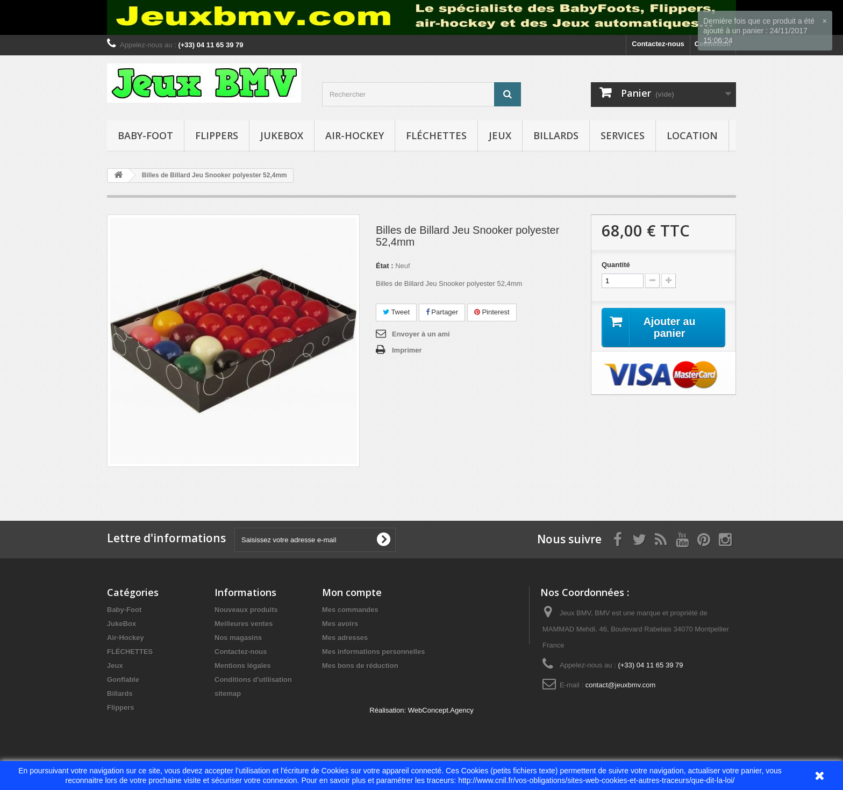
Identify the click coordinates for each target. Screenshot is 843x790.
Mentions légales (243, 666)
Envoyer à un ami (421, 334)
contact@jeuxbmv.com (620, 685)
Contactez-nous (658, 44)
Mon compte (352, 592)
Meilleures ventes (244, 624)
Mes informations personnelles (373, 652)
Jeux (500, 135)
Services (623, 135)
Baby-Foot (145, 135)
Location (692, 135)
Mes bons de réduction (360, 666)
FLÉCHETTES (436, 135)
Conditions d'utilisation (253, 680)
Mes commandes (350, 610)
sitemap (228, 694)
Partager (442, 312)
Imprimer (407, 350)
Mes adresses (345, 638)
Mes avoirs (340, 624)
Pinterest (492, 312)
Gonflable (123, 680)
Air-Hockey (354, 135)
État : (385, 266)
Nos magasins (238, 638)
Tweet (396, 312)
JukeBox (281, 135)
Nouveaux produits (246, 610)
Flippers (216, 135)
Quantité (616, 265)
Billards (555, 135)
